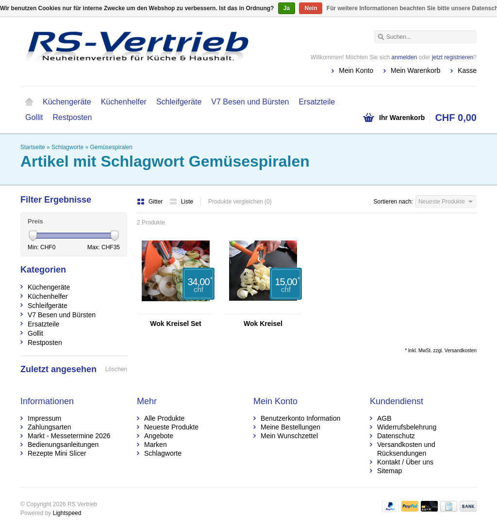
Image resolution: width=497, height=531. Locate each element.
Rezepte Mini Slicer (57, 453)
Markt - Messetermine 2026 (69, 436)
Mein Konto (356, 70)
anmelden (404, 57)
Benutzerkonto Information (300, 418)
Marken (155, 444)
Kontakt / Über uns (405, 462)
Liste (181, 201)
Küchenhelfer (124, 102)
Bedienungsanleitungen (63, 444)
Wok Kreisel (263, 323)
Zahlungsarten (49, 427)
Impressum (44, 418)
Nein (310, 8)
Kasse (467, 70)
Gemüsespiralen (111, 147)
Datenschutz (396, 436)
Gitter (151, 201)
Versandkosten (461, 350)
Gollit (34, 117)
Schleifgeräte (178, 102)
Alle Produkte (164, 418)
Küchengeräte (67, 102)
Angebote (158, 436)
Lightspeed (67, 513)
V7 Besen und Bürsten (250, 102)
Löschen (116, 369)
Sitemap (389, 471)
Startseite (29, 102)
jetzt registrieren (452, 57)
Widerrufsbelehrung (406, 427)
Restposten (72, 117)
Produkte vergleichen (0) (240, 201)
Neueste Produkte (171, 427)
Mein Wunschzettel (289, 436)
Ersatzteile (316, 102)
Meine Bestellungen (290, 427)
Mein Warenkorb (415, 70)
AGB (384, 418)
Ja (286, 8)
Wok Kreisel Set (175, 323)
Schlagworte (67, 147)
